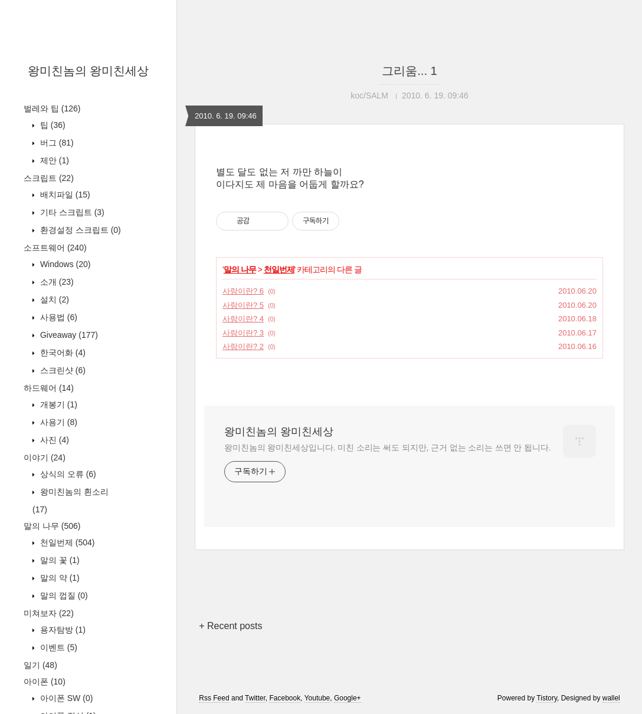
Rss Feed (214, 698)
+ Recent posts (230, 626)
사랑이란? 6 (243, 291)
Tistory (546, 698)
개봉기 (57, 404)
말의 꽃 (59, 560)
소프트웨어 (55, 247)
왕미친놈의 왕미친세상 (88, 70)
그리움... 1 (409, 70)
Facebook (284, 698)
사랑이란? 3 (243, 332)
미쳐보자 (49, 613)
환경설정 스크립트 (79, 230)
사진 (53, 440)
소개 (56, 282)
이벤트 (57, 647)
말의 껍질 (63, 595)
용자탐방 (62, 629)
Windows (64, 264)
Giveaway (68, 335)
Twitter (255, 698)
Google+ (347, 698)
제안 (53, 160)
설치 (53, 299)
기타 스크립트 (71, 212)
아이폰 (44, 681)
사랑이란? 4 (243, 318)
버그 (56, 142)
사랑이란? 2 (243, 346)
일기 (40, 665)
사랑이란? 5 (243, 305)
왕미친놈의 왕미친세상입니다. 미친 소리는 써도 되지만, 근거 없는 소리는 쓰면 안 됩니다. (387, 447)
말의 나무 (52, 526)
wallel (611, 698)
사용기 (57, 422)
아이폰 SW (65, 698)
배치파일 (64, 194)
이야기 (44, 457)
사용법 (57, 317)
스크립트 (49, 178)
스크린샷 (62, 370)
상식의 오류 (67, 474)
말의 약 (59, 578)
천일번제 (66, 542)
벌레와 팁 (52, 108)
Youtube (317, 698)
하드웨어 (49, 388)
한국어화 (62, 352)
